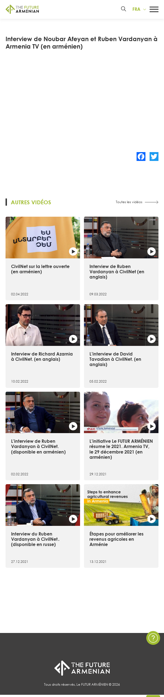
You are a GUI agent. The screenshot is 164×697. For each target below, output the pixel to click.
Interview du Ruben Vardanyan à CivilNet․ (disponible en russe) (35, 540)
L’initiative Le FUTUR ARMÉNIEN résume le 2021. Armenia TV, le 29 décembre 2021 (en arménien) (121, 450)
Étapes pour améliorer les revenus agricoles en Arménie (116, 540)
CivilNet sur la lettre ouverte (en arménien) (40, 269)
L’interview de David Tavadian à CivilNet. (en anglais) (115, 360)
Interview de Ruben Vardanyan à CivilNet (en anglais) (116, 272)
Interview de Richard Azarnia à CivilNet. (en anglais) (42, 357)
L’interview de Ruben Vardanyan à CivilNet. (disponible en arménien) (38, 447)
